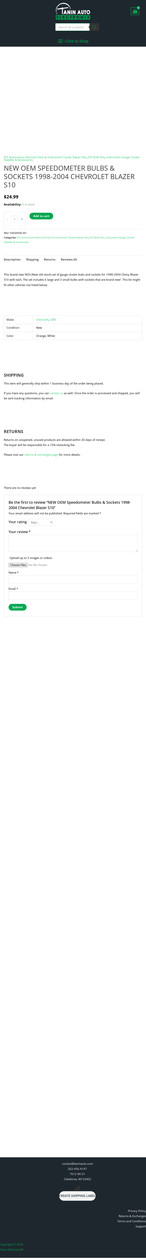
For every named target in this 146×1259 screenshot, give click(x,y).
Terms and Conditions (131, 1222)
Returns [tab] (49, 260)
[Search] (94, 27)
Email (13, 589)
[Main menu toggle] (73, 41)
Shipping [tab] (32, 260)
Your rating (18, 522)
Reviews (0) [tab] (69, 260)
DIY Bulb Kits (96, 157)
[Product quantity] (14, 219)
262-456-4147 (77, 1170)
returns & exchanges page (41, 455)
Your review (20, 532)
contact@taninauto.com (77, 1165)
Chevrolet (42, 320)
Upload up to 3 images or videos (31, 558)
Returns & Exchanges (132, 1217)
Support (141, 1227)
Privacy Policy (137, 1212)
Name (14, 573)
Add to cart (41, 216)
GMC (53, 320)
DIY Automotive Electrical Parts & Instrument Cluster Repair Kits (45, 157)
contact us (56, 393)
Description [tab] (12, 260)
